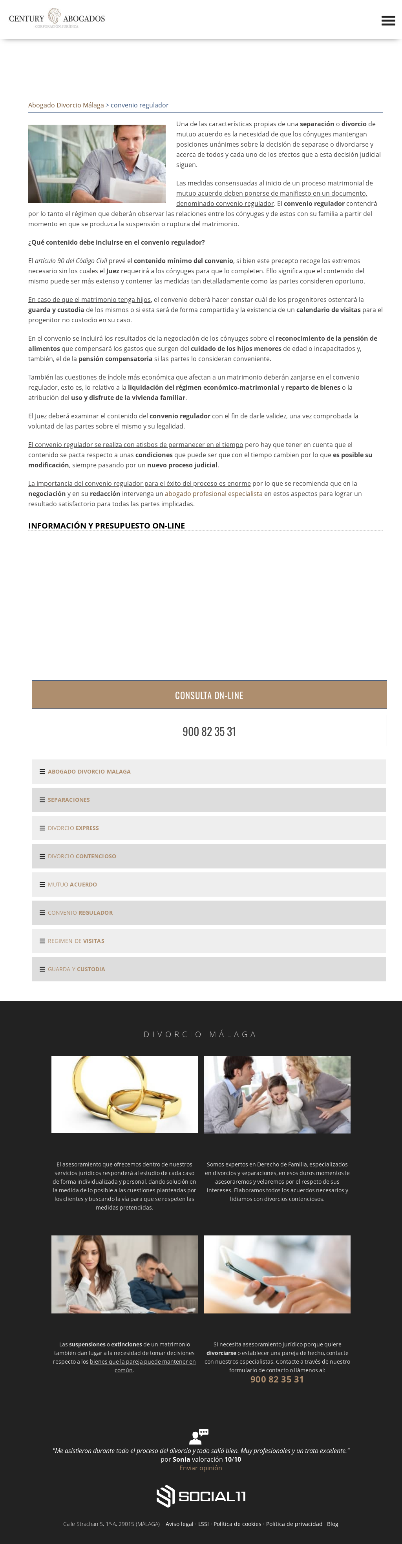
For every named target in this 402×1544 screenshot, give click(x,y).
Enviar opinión (200, 1468)
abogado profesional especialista (214, 493)
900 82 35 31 (209, 731)
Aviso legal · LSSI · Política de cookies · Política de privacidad (243, 1524)
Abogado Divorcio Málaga (66, 105)
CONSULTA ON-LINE (209, 695)
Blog (332, 1524)
